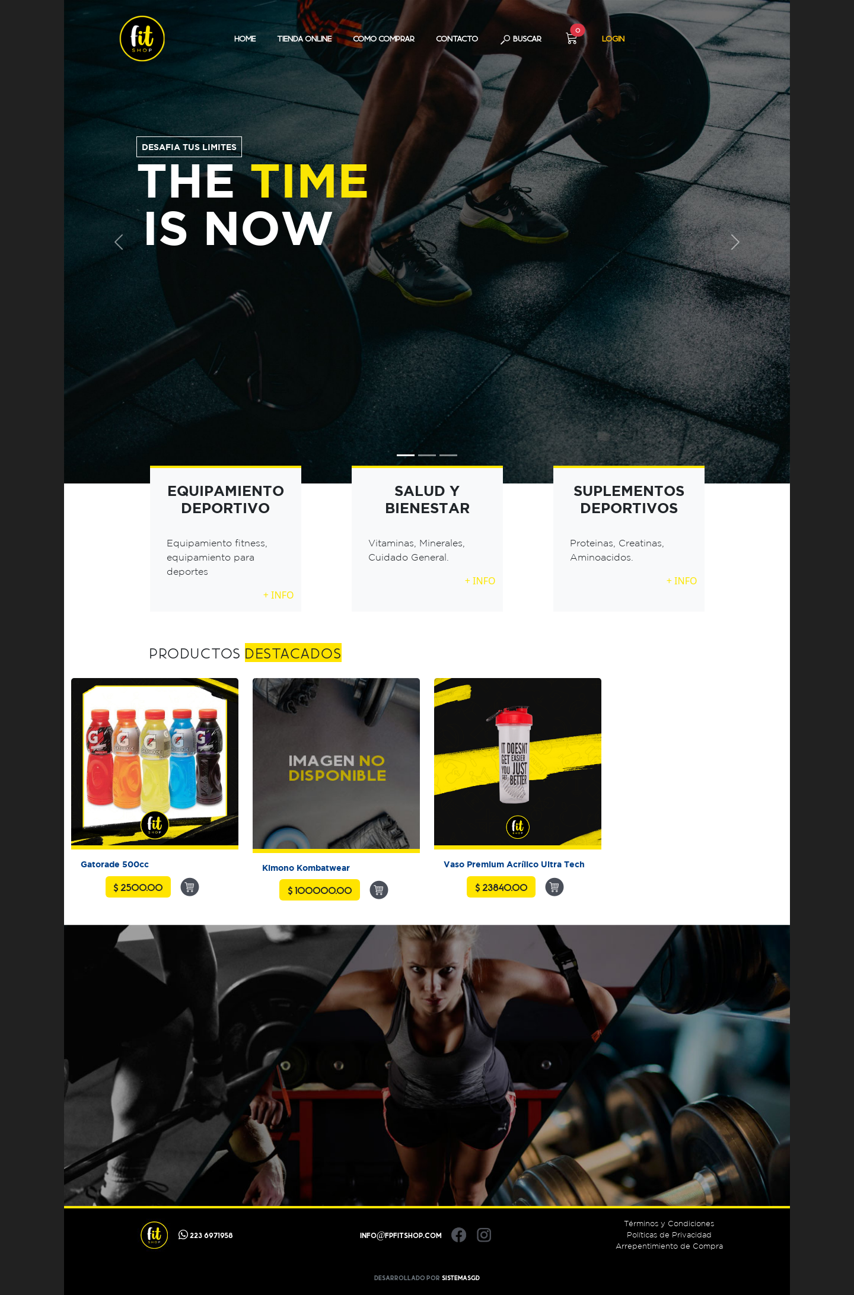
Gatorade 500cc (115, 864)
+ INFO (278, 595)
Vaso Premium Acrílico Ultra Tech (514, 864)
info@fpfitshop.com (401, 1235)
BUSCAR (520, 39)
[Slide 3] (448, 455)
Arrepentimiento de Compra (669, 1246)
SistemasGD (461, 1278)
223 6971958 (206, 1235)
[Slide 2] (427, 455)
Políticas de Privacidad (669, 1234)
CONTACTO (457, 38)
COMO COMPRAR (384, 38)
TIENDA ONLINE (304, 38)
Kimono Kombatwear (306, 868)
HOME (245, 38)
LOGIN (613, 38)
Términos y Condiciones (669, 1223)
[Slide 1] (406, 455)
